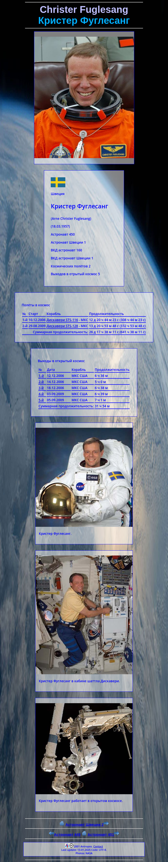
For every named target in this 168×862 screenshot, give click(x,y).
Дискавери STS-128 (62, 326)
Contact (98, 846)
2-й (41, 381)
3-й (41, 387)
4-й (41, 394)
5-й (41, 400)
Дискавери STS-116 (62, 319)
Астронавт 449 (64, 834)
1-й (41, 375)
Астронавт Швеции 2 (87, 824)
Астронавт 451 (103, 834)
